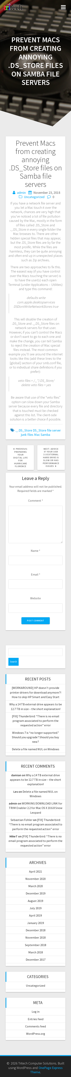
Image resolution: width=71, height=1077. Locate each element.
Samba (45, 434)
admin (21, 192)
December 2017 (35, 959)
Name (35, 551)
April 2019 (35, 915)
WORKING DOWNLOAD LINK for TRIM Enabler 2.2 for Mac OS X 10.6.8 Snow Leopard (35, 807)
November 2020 (35, 879)
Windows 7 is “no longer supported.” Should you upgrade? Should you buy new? (35, 737)
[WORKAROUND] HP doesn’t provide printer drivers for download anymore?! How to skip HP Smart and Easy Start (35, 692)
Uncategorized (34, 197)
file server (54, 430)
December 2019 (35, 893)
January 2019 (35, 923)
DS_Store (39, 430)
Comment (35, 500)
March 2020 (35, 886)
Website (35, 598)
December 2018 (35, 930)
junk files (27, 434)
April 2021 (35, 871)
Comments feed (35, 1026)
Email (35, 574)
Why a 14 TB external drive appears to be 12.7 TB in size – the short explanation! (35, 779)
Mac (37, 434)
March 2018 (35, 952)
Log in (36, 1011)
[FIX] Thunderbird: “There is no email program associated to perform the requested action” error (35, 720)
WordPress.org (35, 1033)
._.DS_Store (23, 430)
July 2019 (36, 908)
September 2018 (35, 945)
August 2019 (35, 901)
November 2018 (35, 937)
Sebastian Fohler (21, 820)
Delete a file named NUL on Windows (35, 749)
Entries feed (35, 1019)
